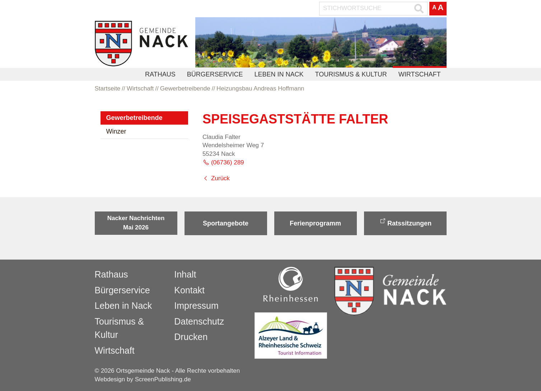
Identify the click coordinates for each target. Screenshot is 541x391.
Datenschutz (199, 321)
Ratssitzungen (409, 223)
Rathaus (160, 74)
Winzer (116, 131)
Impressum (196, 306)
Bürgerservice (215, 74)
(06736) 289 (227, 162)
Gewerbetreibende (134, 117)
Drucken (190, 337)
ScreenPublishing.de (163, 379)
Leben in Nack (278, 74)
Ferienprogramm (315, 223)
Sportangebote (225, 223)
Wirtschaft (419, 74)
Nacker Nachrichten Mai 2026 (136, 223)
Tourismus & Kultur (351, 74)
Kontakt (189, 290)
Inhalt (185, 274)
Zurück (220, 178)
